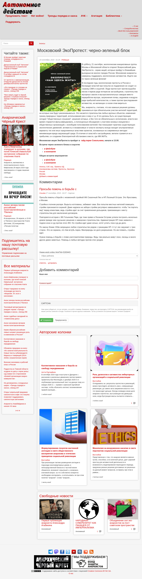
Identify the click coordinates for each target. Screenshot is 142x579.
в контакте (50, 152)
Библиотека (114, 16)
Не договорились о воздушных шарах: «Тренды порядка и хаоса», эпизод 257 (16, 385)
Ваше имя (43, 274)
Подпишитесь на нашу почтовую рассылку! (16, 245)
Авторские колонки (55, 332)
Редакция (65, 60)
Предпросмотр (61, 320)
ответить (42, 263)
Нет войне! (37, 16)
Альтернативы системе (48, 169)
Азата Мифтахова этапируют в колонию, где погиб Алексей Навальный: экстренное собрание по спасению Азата (17, 152)
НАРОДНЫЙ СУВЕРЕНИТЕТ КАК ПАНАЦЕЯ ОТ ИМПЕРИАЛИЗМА (86, 524)
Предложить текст (16, 16)
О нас (71, 573)
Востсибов (97, 381)
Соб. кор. (50, 167)
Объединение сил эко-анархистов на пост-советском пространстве (122, 523)
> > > (17, 411)
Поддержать (13, 22)
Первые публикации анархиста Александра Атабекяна (53, 523)
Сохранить (46, 320)
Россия (42, 171)
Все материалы (17, 266)
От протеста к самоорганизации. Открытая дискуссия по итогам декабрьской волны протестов (16, 82)
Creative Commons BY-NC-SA (99, 571)
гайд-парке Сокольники (92, 140)
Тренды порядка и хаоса (62, 16)
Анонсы (42, 43)
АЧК (84, 16)
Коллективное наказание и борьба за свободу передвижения (14, 341)
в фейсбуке (49, 149)
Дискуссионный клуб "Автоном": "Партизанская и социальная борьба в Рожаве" (16, 66)
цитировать (52, 263)
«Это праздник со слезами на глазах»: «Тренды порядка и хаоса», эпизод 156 (15, 89)
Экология (70, 169)
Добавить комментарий (48, 176)
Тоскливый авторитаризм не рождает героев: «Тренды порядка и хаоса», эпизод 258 (15, 309)
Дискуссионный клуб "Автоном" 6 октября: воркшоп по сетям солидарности (16, 74)
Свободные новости (56, 496)
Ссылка (42, 193)
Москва (42, 174)
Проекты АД (59, 167)
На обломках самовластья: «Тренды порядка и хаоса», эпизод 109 (14, 106)
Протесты (62, 169)
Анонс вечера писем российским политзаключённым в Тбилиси (14, 208)
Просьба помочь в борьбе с (58, 189)
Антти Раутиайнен (48, 372)
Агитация (96, 16)
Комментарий (45, 283)
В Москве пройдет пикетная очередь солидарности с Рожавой (15, 59)
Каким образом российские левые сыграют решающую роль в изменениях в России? (17, 332)
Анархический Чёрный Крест (14, 119)
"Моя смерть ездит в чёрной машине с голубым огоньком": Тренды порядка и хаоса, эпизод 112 (16, 97)
